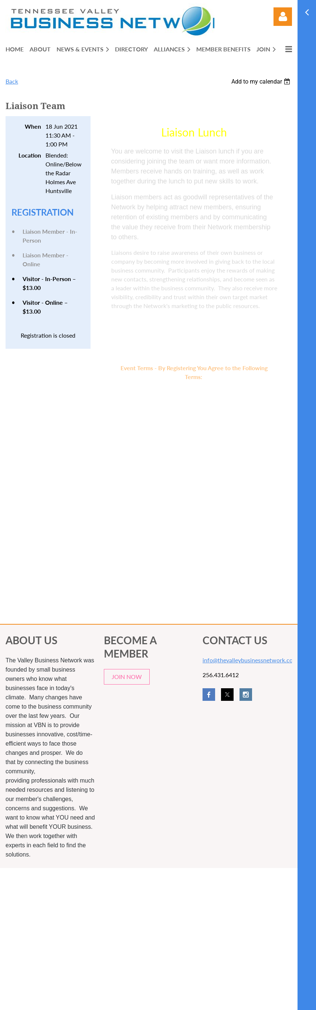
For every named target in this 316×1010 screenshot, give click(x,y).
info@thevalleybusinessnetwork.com (250, 659)
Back (12, 81)
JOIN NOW (127, 676)
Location (29, 155)
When (33, 126)
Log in (282, 16)
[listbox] (261, 81)
